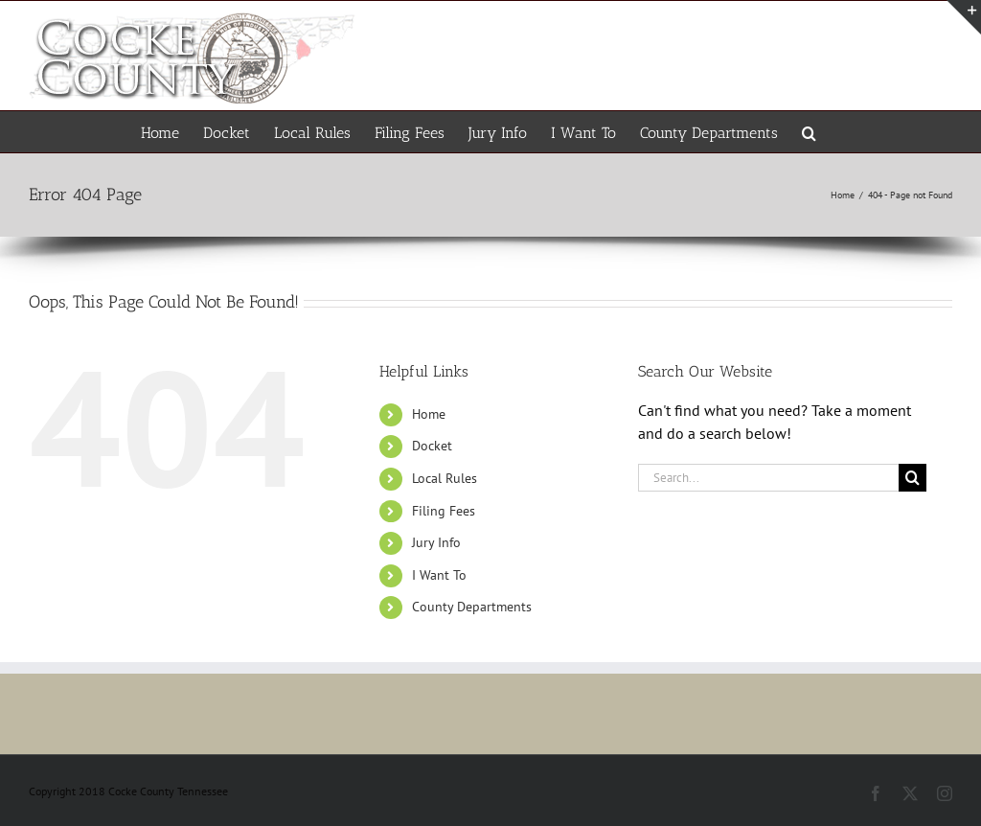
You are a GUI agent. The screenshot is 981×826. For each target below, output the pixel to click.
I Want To (439, 575)
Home (428, 414)
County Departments (472, 606)
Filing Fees (443, 510)
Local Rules (444, 478)
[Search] (912, 478)
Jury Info (436, 542)
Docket (432, 445)
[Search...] (768, 478)
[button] (809, 131)
